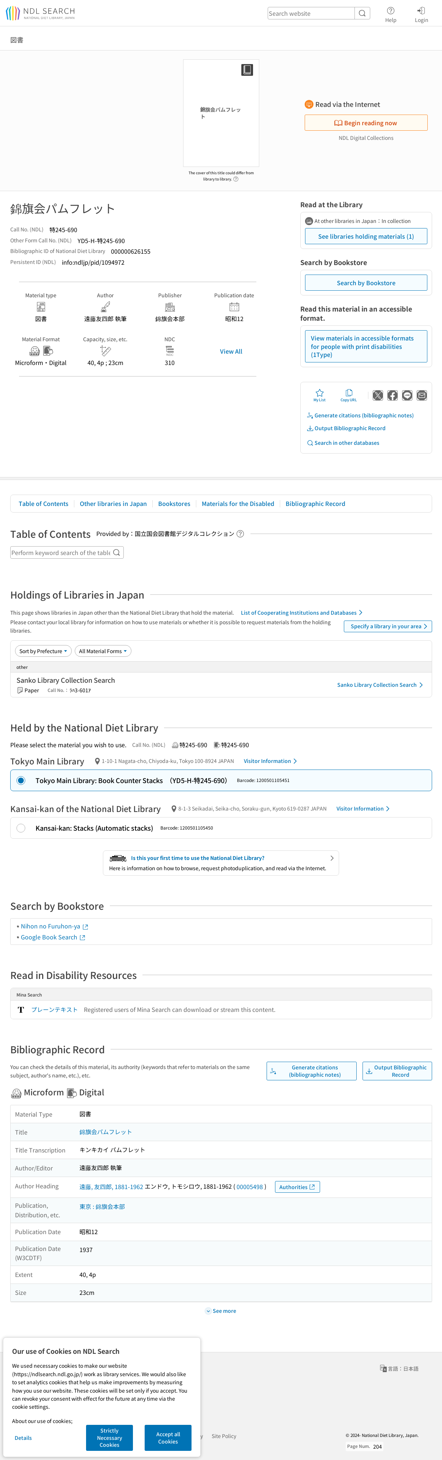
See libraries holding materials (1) (366, 236)
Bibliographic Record (315, 503)
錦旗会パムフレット (105, 1131)
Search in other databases (343, 443)
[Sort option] (43, 651)
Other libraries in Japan (113, 503)
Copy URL (349, 395)
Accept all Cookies (168, 1437)
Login (421, 13)
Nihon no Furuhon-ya (55, 925)
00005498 (250, 1186)
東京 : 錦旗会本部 (102, 1206)
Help (391, 13)
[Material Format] (103, 651)
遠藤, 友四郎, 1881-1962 (111, 1186)
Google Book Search (53, 936)
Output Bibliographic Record (346, 428)
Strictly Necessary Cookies (109, 1437)
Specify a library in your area (390, 626)
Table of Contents (43, 503)
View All (231, 351)
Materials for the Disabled (238, 503)
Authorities (297, 1187)
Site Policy (224, 1435)
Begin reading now (365, 122)
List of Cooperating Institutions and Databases (303, 612)
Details (23, 1437)
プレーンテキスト (54, 1009)
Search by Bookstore (366, 282)
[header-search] (319, 13)
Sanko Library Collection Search (381, 685)
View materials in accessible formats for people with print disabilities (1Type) (362, 346)
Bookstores (174, 503)
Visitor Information (272, 761)
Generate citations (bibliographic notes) (360, 415)
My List (319, 395)
